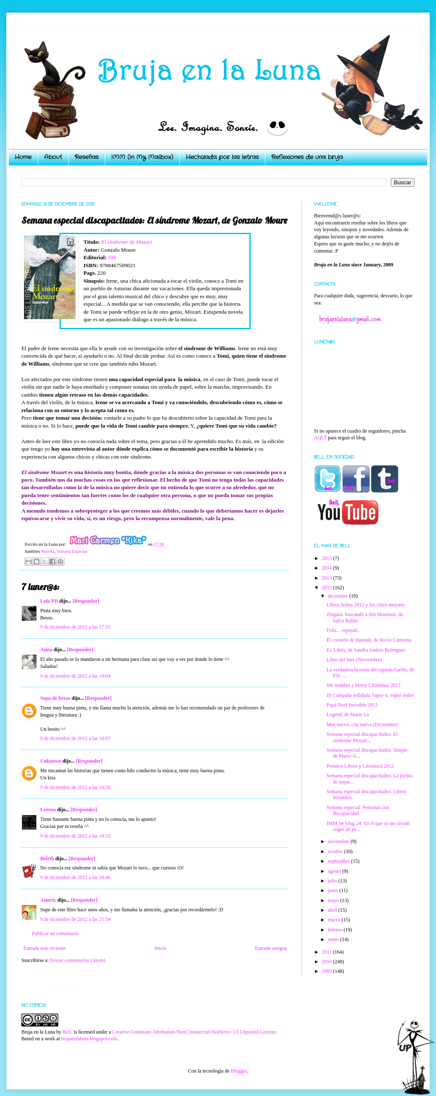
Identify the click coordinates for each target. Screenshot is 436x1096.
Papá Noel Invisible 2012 (352, 705)
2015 (327, 558)
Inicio (160, 948)
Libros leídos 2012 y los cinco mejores (366, 605)
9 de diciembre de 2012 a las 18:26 (75, 787)
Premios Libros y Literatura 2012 (360, 766)
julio (333, 881)
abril (333, 910)
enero (334, 939)
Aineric (48, 900)
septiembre (339, 861)
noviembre (339, 841)
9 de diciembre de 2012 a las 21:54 (75, 919)
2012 (327, 588)
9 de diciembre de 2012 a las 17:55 (75, 627)
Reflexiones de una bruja (307, 157)
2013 (327, 578)
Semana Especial (72, 551)
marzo (335, 920)
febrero (336, 930)
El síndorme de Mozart (126, 242)
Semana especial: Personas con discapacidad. (358, 810)
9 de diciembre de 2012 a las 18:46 (75, 877)
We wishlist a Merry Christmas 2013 (363, 685)
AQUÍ (320, 438)
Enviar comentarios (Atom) (77, 960)
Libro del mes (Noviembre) (354, 660)
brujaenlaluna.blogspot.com (89, 1039)
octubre (336, 851)
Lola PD (49, 601)
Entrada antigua (271, 948)
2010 (327, 961)
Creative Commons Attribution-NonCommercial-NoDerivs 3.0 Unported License (194, 1032)
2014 (327, 568)
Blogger (239, 1071)
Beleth (47, 858)
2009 (327, 971)
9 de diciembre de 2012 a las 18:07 (75, 738)
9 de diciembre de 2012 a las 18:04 (75, 676)
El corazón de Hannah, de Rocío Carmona (369, 640)
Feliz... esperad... (344, 630)
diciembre (338, 596)
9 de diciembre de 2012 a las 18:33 (75, 836)
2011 (327, 952)
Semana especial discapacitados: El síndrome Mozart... (362, 737)
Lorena (48, 809)
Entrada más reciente (44, 948)
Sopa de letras (55, 698)
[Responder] (86, 601)
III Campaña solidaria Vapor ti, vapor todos (370, 695)
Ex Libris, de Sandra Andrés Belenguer (366, 650)
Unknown (50, 761)
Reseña (47, 551)
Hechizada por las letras (222, 157)
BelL (67, 1032)
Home (23, 157)
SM (112, 257)
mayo (334, 900)
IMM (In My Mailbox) (142, 157)
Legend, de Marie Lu (348, 714)
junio (334, 890)
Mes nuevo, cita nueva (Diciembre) (362, 724)
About (53, 157)
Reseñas (87, 157)
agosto (335, 871)
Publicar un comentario (55, 933)
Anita (46, 649)
